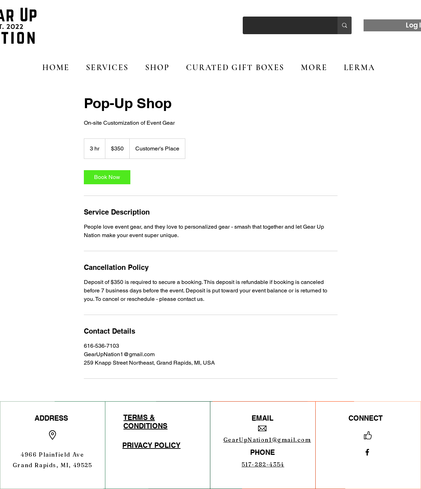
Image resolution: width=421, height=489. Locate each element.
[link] (107, 177)
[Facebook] (367, 452)
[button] (157, 67)
